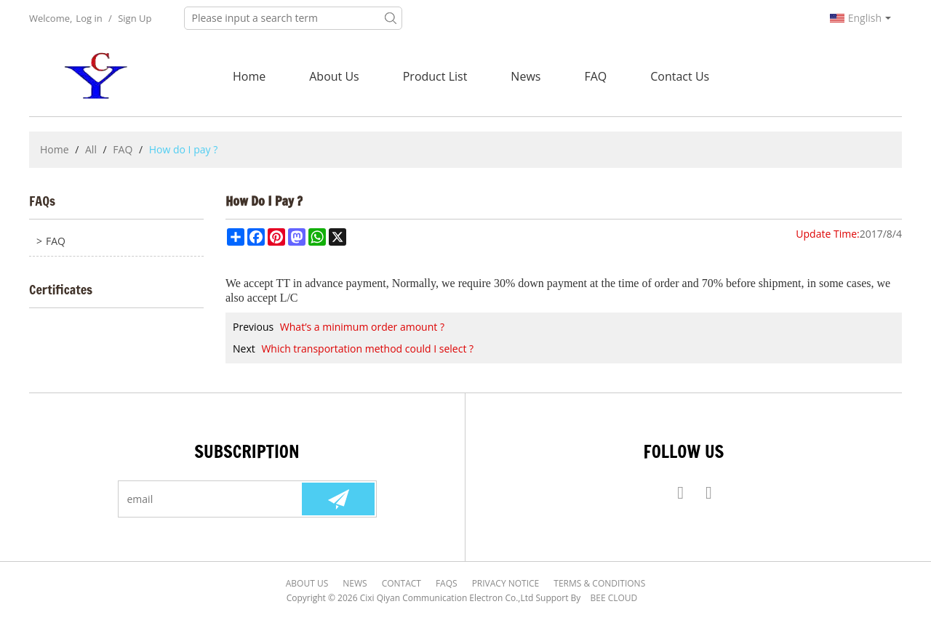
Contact (401, 583)
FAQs (446, 583)
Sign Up (134, 18)
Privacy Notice (506, 583)
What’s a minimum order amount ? (362, 327)
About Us (334, 76)
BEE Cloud (614, 598)
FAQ (595, 76)
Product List (435, 76)
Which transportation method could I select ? (367, 348)
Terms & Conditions (599, 583)
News (525, 76)
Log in (89, 18)
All (91, 149)
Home (249, 76)
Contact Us (679, 76)
